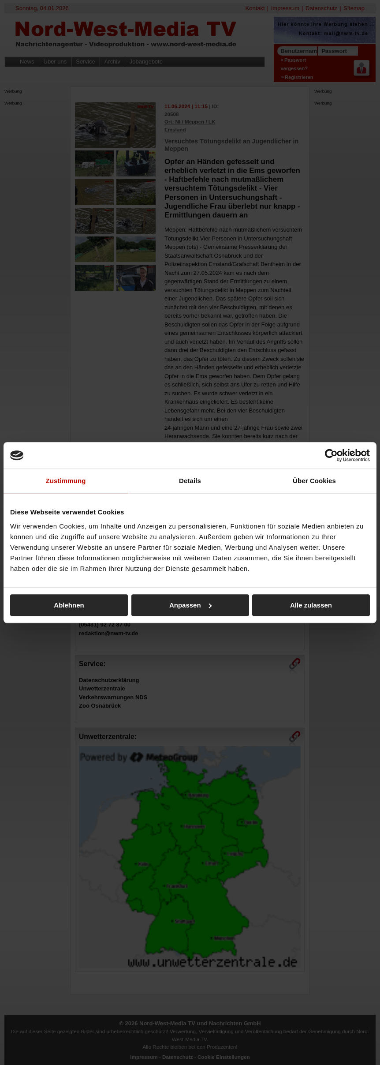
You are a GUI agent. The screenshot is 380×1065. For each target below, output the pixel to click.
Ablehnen (69, 605)
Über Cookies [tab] (314, 480)
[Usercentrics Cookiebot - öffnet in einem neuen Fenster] (331, 455)
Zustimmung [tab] (66, 480)
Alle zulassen (311, 605)
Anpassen (190, 605)
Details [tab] (190, 480)
